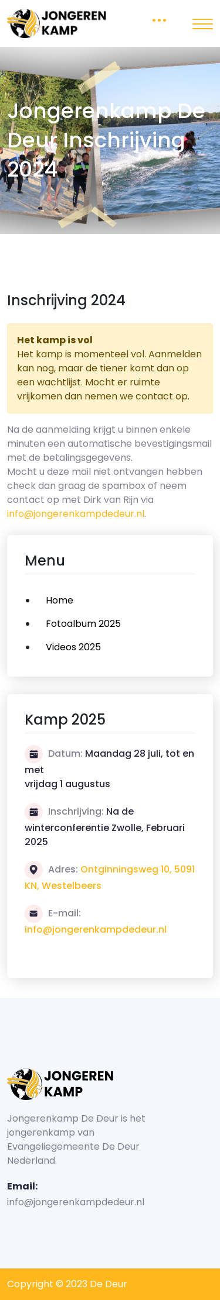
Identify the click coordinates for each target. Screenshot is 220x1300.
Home (59, 600)
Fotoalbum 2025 (83, 623)
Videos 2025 (73, 647)
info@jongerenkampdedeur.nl (75, 513)
